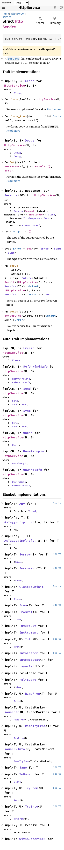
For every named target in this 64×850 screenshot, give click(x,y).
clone (14, 99)
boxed (14, 311)
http (13, 13)
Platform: (6, 3)
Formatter (12, 166)
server (21, 13)
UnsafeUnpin (33, 451)
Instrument (28, 632)
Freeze (28, 348)
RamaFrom (32, 693)
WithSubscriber (32, 839)
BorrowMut (27, 568)
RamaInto (11, 712)
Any (22, 504)
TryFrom (18, 738)
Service (10, 195)
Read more (54, 109)
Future (27, 278)
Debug (29, 140)
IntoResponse (31, 218)
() (49, 166)
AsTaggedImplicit (19, 540)
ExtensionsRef (31, 225)
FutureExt (27, 626)
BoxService (13, 315)
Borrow (25, 554)
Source (57, 116)
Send (46, 218)
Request (29, 211)
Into (28, 639)
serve (14, 265)
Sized (32, 511)
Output (18, 231)
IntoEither (28, 653)
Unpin (28, 433)
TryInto (31, 806)
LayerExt (26, 666)
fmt (12, 162)
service (7, 17)
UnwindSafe (32, 470)
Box (29, 248)
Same (23, 767)
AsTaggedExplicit (19, 522)
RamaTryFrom (35, 726)
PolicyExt (27, 680)
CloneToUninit (31, 587)
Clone (29, 81)
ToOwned (25, 774)
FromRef (25, 612)
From (23, 605)
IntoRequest (29, 660)
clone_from (18, 116)
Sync (11, 252)
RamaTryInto (14, 749)
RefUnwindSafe (35, 366)
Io (16, 225)
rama (6, 13)
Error (8, 170)
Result (40, 166)
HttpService (29, 7)
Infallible (35, 214)
